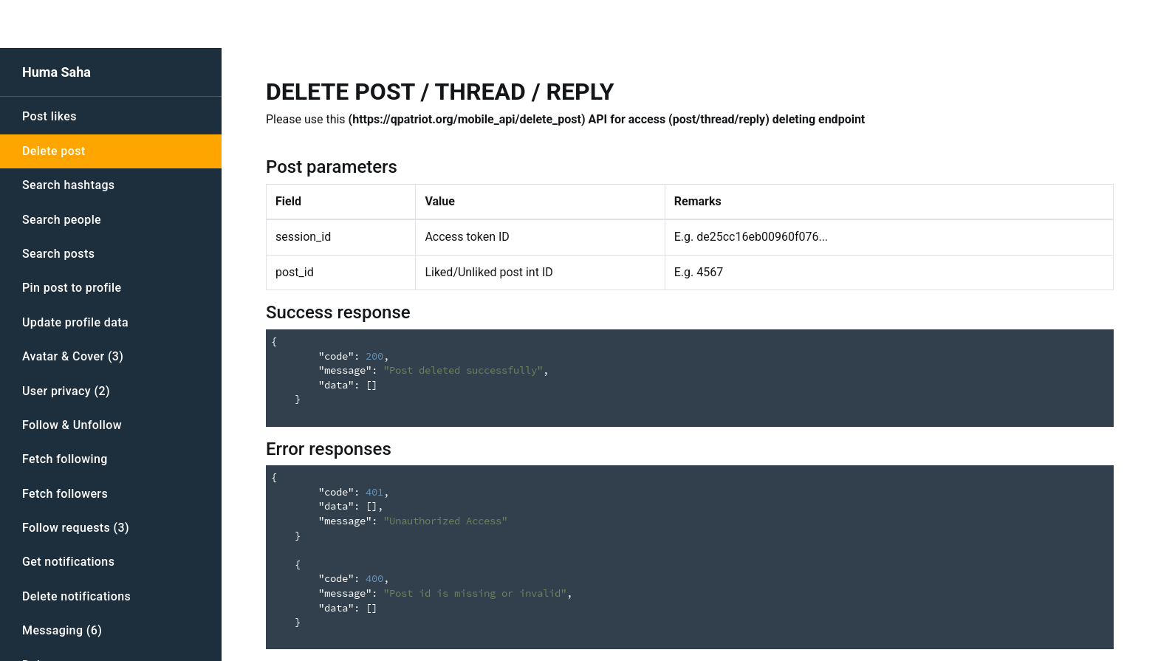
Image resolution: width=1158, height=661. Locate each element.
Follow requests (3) (75, 528)
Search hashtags (68, 185)
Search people (61, 220)
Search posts (58, 254)
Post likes (49, 116)
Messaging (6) (62, 630)
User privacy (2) (66, 391)
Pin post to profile (71, 288)
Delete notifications (76, 596)
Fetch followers (65, 494)
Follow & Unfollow (72, 425)
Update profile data (75, 322)
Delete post (54, 151)
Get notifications (68, 562)
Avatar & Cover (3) (72, 356)
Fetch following (65, 459)
